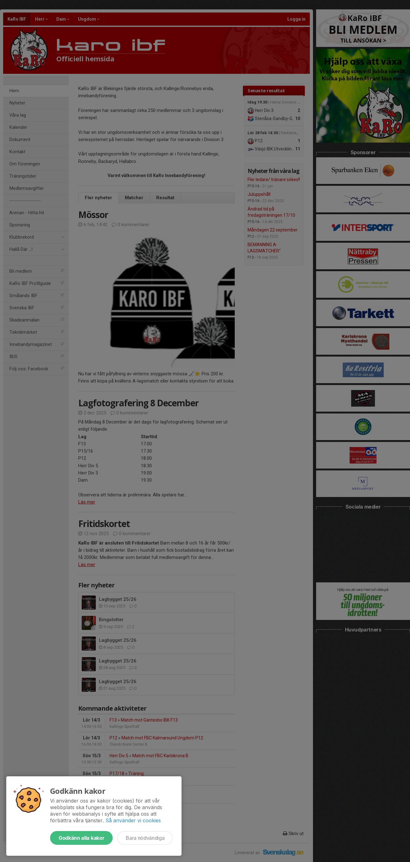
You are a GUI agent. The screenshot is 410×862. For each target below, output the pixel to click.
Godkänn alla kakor (81, 838)
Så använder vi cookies (133, 820)
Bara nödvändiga (145, 838)
